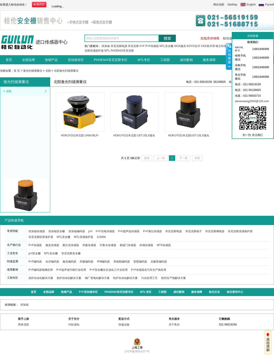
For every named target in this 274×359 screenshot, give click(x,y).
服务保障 (209, 60)
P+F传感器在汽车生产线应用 (148, 269)
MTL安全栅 (166, 46)
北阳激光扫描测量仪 (66, 70)
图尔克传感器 (71, 245)
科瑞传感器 (146, 245)
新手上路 (23, 318)
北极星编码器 (158, 261)
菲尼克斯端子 (193, 231)
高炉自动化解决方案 (41, 278)
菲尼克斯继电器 (214, 231)
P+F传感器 (152, 46)
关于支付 (73, 318)
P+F (142, 46)
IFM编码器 (103, 261)
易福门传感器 (128, 245)
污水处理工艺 (149, 278)
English (251, 4)
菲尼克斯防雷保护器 (41, 237)
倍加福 (106, 46)
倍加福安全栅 (56, 231)
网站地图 (218, 4)
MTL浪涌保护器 (83, 237)
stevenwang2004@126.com (252, 101)
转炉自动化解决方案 (125, 278)
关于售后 (174, 324)
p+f (90, 231)
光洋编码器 (52, 261)
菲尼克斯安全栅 (71, 253)
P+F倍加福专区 (88, 292)
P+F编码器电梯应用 (41, 269)
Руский (269, 4)
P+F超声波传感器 (129, 231)
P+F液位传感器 (152, 231)
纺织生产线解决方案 (173, 278)
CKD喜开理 (208, 46)
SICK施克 (180, 46)
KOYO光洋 (193, 46)
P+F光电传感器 (105, 231)
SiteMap (232, 4)
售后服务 (174, 318)
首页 (9, 60)
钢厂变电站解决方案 (97, 278)
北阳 (48, 70)
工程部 (165, 60)
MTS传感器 (164, 245)
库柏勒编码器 (121, 261)
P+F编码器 (35, 261)
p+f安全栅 (35, 253)
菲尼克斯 (133, 46)
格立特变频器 (224, 46)
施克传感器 (52, 245)
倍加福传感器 (37, 231)
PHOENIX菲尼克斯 (122, 50)
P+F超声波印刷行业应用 (71, 269)
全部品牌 (28, 60)
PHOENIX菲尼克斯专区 (110, 60)
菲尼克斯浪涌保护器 (240, 231)
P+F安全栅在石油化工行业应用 (108, 269)
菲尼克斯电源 (119, 46)
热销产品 (51, 60)
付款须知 (73, 324)
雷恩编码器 (140, 261)
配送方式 (124, 318)
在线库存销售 (210, 38)
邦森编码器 (86, 261)
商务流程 (23, 324)
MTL (107, 50)
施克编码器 (69, 261)
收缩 (229, 56)
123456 (101, 237)
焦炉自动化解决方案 (69, 278)
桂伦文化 (214, 292)
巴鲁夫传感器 (108, 245)
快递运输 (124, 324)
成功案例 (186, 60)
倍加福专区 (76, 60)
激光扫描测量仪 (32, 70)
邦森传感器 (89, 245)
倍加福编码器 (76, 231)
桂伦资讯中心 (235, 292)
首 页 (17, 70)
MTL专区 (143, 60)
